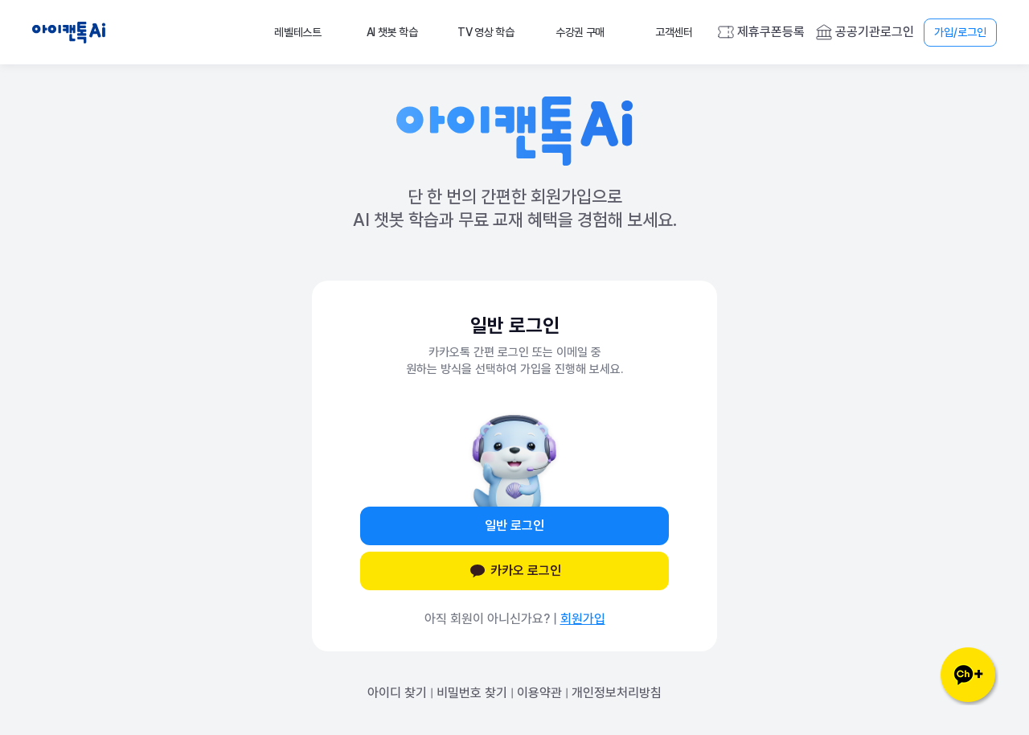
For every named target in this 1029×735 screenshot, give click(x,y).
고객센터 (674, 32)
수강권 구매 (580, 32)
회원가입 (582, 618)
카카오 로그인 (514, 571)
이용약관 (539, 692)
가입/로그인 (960, 32)
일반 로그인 (514, 525)
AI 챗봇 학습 (392, 32)
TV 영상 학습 (485, 32)
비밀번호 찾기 (472, 692)
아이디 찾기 (397, 692)
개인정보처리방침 (617, 692)
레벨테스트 (298, 32)
